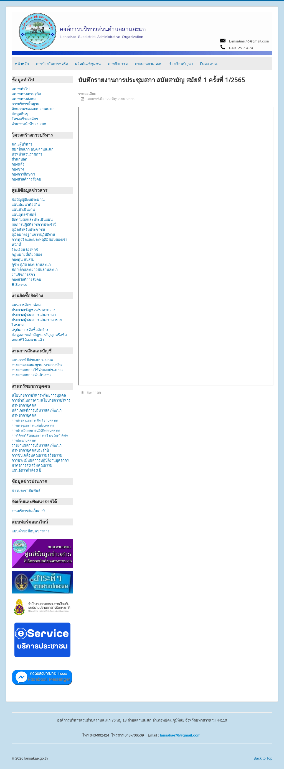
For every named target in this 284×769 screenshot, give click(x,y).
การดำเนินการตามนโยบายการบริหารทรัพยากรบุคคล (41, 402)
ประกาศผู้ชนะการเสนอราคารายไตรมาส (37, 322)
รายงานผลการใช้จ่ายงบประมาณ (37, 370)
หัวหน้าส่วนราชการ (27, 154)
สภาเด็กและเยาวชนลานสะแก (35, 269)
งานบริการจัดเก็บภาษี (28, 511)
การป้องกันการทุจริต (52, 64)
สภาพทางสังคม (24, 99)
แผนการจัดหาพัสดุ (26, 305)
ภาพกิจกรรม (118, 64)
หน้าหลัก (22, 64)
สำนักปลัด (30, 159)
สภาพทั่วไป (20, 89)
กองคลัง (27, 164)
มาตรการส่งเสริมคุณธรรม (32, 465)
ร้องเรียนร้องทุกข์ (25, 249)
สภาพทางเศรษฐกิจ (26, 94)
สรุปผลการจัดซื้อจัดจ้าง (30, 330)
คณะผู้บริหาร (22, 144)
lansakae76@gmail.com (180, 735)
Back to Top (262, 758)
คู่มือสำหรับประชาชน (28, 229)
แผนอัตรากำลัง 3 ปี (26, 470)
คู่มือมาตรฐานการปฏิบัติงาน (33, 234)
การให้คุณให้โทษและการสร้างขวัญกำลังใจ (40, 435)
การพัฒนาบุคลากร (24, 440)
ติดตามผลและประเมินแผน (32, 219)
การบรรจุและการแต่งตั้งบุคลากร (33, 425)
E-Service (19, 284)
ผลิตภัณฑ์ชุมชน (88, 64)
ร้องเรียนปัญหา (181, 64)
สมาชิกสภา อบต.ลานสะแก (33, 149)
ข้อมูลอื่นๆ (24, 114)
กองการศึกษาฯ (23, 174)
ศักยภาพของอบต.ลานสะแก (33, 109)
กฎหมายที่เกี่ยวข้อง (27, 254)
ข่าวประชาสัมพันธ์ (27, 491)
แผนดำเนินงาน (23, 209)
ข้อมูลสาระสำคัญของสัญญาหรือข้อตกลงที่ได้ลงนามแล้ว (39, 337)
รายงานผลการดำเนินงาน (31, 375)
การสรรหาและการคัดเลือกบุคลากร (35, 420)
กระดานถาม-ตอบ (148, 64)
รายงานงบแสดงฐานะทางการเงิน (37, 365)
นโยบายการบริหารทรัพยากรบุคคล (39, 395)
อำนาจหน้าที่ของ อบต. (29, 124)
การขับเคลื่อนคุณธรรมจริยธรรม (37, 455)
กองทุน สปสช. (23, 259)
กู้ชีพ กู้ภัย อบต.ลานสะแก (31, 264)
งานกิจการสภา (23, 274)
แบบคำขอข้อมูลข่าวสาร (30, 531)
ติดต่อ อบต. (208, 64)
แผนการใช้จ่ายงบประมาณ (32, 360)
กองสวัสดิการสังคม (26, 179)
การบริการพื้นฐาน (25, 104)
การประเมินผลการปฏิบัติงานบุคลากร (36, 430)
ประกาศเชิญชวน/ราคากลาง (33, 310)
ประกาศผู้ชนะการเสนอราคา (34, 315)
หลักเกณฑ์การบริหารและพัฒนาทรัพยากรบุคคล (37, 412)
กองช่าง (23, 169)
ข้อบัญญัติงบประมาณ (28, 199)
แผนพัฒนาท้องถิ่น (26, 204)
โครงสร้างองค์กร (25, 119)
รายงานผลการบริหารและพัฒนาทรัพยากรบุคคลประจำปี (37, 447)
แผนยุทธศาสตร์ (24, 214)
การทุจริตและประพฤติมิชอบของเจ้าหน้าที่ (39, 242)
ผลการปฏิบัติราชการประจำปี (34, 224)
